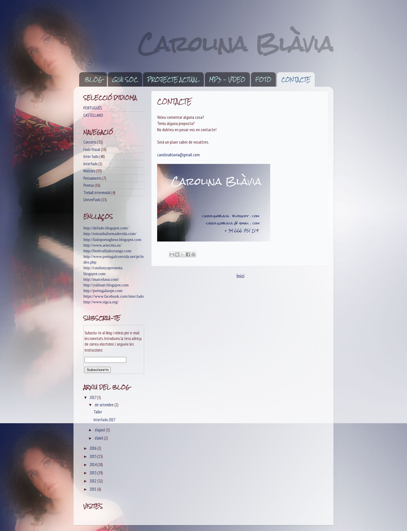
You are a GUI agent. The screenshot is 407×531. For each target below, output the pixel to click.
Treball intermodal (97, 192)
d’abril (99, 438)
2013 (93, 472)
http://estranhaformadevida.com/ (109, 233)
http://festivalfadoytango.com (107, 251)
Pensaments (92, 178)
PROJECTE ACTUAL (173, 79)
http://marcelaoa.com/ (101, 279)
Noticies (89, 171)
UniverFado (91, 199)
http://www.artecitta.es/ (102, 245)
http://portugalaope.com (102, 290)
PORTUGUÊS (92, 108)
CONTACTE (295, 79)
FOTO (263, 79)
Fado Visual (91, 149)
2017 (93, 397)
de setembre (104, 404)
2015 (93, 456)
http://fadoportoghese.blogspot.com (112, 239)
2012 (93, 481)
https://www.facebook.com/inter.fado (113, 296)
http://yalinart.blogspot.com (106, 285)
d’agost (100, 430)
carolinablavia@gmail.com (178, 154)
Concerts (89, 142)
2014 (93, 464)
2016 (93, 448)
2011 (93, 489)
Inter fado (90, 156)
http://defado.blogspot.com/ (105, 228)
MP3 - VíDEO (227, 79)
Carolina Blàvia (236, 44)
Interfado (90, 163)
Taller (98, 411)
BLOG (93, 79)
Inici (240, 276)
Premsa (88, 185)
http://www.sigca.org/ (100, 302)
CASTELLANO (93, 115)
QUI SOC (125, 79)
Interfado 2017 (104, 419)
